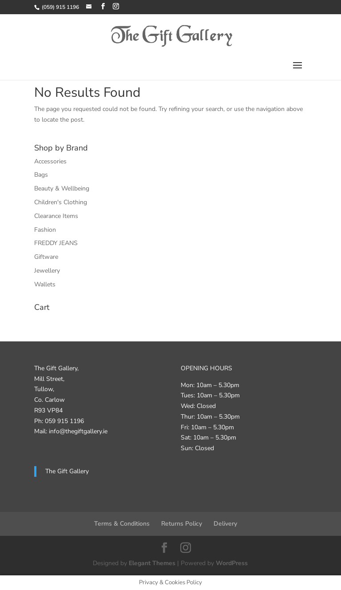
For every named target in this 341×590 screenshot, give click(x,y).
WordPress (232, 563)
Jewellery (47, 270)
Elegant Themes (152, 563)
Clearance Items (56, 216)
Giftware (46, 257)
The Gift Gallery (67, 471)
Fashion (45, 230)
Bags (41, 174)
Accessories (50, 161)
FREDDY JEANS (56, 243)
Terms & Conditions (122, 523)
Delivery (225, 523)
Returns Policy (181, 523)
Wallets (45, 284)
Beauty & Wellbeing (61, 188)
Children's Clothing (60, 202)
